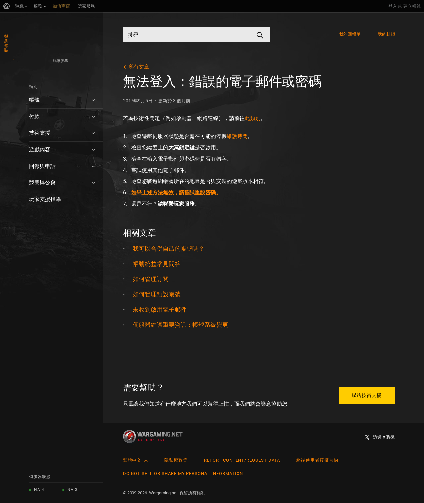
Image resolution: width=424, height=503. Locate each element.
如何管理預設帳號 (157, 294)
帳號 (34, 100)
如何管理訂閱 (151, 279)
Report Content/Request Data (242, 460)
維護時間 (237, 136)
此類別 (253, 118)
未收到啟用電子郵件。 (162, 309)
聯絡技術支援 (367, 395)
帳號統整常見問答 (157, 263)
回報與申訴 (42, 166)
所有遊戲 (6, 43)
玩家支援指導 (45, 199)
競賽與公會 (42, 182)
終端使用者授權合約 (317, 460)
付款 (34, 116)
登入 (392, 6)
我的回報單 (350, 34)
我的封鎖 (386, 34)
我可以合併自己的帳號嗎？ (168, 248)
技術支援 (39, 133)
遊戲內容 (39, 149)
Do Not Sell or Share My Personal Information (183, 473)
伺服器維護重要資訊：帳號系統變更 (180, 324)
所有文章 (138, 67)
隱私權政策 (175, 460)
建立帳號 (412, 6)
